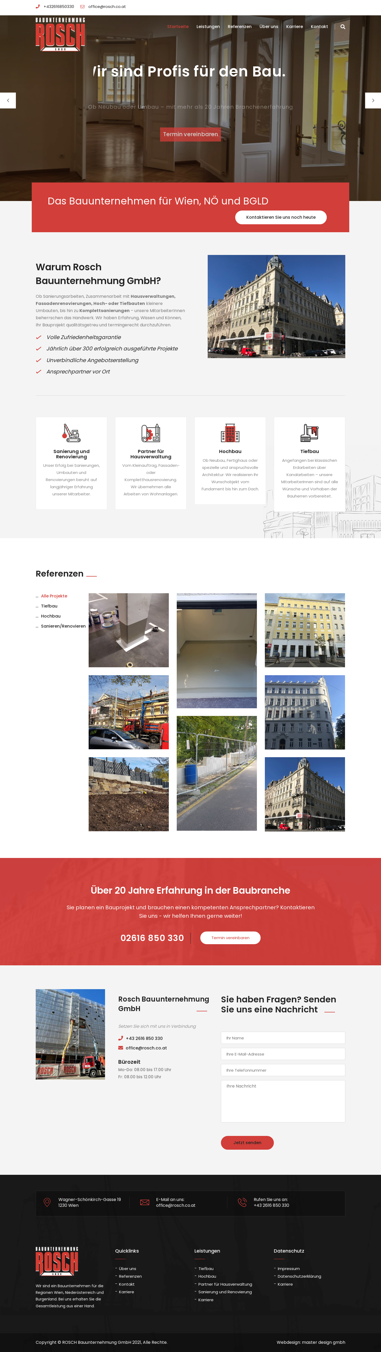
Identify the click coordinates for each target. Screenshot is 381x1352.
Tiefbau (206, 1268)
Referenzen (240, 27)
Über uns (269, 27)
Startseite (178, 27)
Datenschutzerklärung (299, 1276)
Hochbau (207, 1276)
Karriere (294, 27)
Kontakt (319, 27)
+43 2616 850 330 (140, 1038)
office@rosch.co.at (103, 6)
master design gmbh (323, 1342)
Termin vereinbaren (190, 134)
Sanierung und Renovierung (225, 1292)
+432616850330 (55, 6)
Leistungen (208, 27)
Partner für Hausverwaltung (225, 1284)
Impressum (289, 1268)
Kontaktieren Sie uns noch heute (281, 217)
